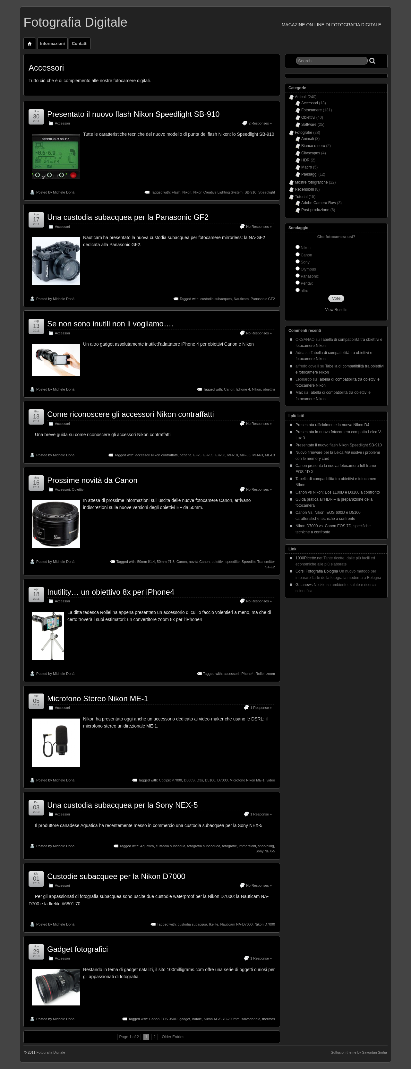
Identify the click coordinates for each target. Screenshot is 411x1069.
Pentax (307, 283)
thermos (268, 1019)
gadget (184, 1019)
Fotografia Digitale (75, 22)
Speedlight (266, 192)
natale (197, 1019)
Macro (306, 167)
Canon (229, 389)
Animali (307, 138)
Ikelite (213, 924)
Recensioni (304, 189)
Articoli (300, 97)
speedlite (233, 562)
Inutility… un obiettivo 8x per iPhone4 (110, 592)
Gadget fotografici (77, 949)
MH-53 (245, 455)
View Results (336, 309)
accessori (231, 674)
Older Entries (173, 1037)
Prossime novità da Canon (92, 480)
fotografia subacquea (203, 846)
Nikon (186, 192)
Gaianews (304, 584)
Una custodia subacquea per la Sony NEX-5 (122, 805)
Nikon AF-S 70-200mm (221, 1019)
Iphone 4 (243, 389)
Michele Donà (63, 192)
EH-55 (208, 455)
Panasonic (310, 276)
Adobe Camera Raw (318, 203)
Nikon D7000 (264, 924)
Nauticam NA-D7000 (236, 924)
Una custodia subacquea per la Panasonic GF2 (128, 217)
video (271, 780)
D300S (189, 780)
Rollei (259, 674)
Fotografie (303, 132)
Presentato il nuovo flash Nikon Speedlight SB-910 (133, 114)
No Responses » (259, 226)
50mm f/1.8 (166, 562)
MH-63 (258, 455)
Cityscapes (310, 153)
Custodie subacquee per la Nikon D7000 (116, 876)
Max (299, 392)
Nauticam (241, 299)
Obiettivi (78, 489)
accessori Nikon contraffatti (156, 455)
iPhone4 (247, 674)
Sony (305, 262)
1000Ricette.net (308, 558)
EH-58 (220, 455)
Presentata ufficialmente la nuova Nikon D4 (332, 425)
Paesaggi (309, 174)
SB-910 (250, 192)
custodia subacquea (216, 299)
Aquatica (147, 846)
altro (304, 291)
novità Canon (199, 562)
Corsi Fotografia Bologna (316, 571)
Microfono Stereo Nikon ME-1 (97, 698)
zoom (270, 674)
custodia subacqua (170, 846)
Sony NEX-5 (265, 851)
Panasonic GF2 (263, 299)
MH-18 (232, 455)
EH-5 (197, 455)
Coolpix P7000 (170, 780)
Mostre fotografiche (311, 182)
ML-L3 (270, 455)
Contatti (80, 43)
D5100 (210, 780)
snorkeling (266, 846)
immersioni (247, 846)
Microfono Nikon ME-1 (247, 780)
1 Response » (261, 708)
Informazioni (52, 43)
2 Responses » (260, 123)
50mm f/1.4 (146, 562)
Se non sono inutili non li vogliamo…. (110, 323)
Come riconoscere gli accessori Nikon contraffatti (130, 414)
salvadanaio (250, 1019)
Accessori (62, 123)
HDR (305, 160)
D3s (200, 780)
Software (308, 124)
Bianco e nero (313, 145)
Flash (176, 192)
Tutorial (301, 196)
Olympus (308, 269)
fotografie (229, 846)
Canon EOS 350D (163, 1019)
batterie (186, 455)
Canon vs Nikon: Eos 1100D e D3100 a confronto (337, 492)
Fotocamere (311, 110)
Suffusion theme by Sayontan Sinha (359, 1052)
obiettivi (269, 389)
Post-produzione (315, 210)
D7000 (222, 780)
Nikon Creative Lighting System (218, 192)
